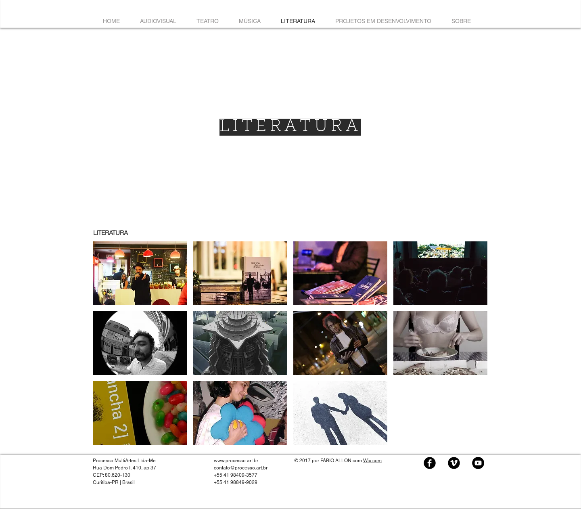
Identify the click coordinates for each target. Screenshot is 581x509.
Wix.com (372, 460)
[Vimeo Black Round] (454, 463)
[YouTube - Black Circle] (478, 463)
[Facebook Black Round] (430, 463)
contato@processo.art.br (241, 468)
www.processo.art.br (236, 460)
